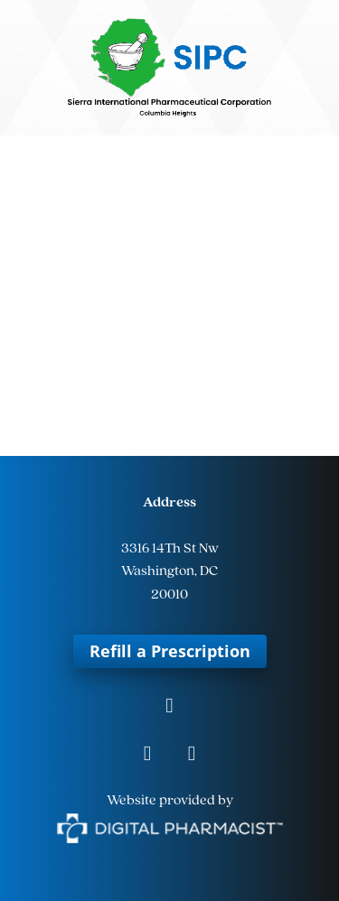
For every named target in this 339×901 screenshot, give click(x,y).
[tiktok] (192, 755)
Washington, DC (169, 571)
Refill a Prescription (169, 651)
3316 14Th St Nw (170, 549)
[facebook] (169, 707)
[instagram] (148, 755)
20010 (169, 595)
